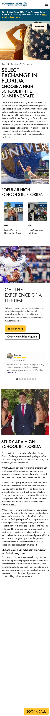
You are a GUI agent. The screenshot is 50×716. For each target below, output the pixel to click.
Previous (2, 364)
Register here (15, 328)
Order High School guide (22, 336)
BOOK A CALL (36, 711)
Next (47, 364)
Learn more (14, 642)
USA (22, 63)
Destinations (13, 63)
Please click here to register (15, 711)
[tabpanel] (14, 218)
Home (3, 63)
